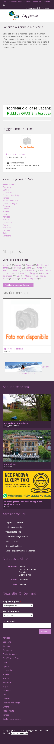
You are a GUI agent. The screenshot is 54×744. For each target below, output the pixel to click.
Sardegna (7, 235)
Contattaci (45, 8)
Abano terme (30, 270)
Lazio (5, 214)
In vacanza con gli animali (16, 536)
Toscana (6, 206)
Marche (6, 211)
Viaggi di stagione (13, 532)
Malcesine (11, 273)
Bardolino (16, 267)
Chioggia (33, 273)
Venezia (6, 265)
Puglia (5, 225)
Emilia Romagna (10, 203)
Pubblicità (23, 584)
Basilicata (7, 227)
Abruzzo (6, 217)
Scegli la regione (12, 601)
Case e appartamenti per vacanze (20, 550)
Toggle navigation (5, 16)
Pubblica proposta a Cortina (17, 285)
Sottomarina (45, 270)
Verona (18, 265)
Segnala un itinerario (14, 522)
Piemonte (7, 187)
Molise (6, 219)
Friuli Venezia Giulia (11, 200)
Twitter (16, 739)
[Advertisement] (25, 76)
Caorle (28, 267)
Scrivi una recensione (14, 527)
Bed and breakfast (13, 546)
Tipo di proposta (12, 611)
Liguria (6, 189)
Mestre (28, 276)
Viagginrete (30, 15)
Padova (29, 265)
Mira (19, 276)
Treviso (39, 267)
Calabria (6, 230)
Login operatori (32, 8)
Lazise (15, 278)
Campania (7, 222)
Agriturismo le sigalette (16, 423)
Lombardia (7, 192)
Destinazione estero (12, 719)
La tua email (10, 621)
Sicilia (5, 233)
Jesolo (5, 270)
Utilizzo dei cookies (27, 569)
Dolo (22, 273)
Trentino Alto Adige (11, 195)
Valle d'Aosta (8, 184)
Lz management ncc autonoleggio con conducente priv (23, 502)
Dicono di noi (25, 575)
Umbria (6, 208)
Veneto (6, 198)
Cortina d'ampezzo (29, 278)
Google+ (9, 739)
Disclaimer (23, 572)
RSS (22, 739)
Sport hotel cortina (15, 154)
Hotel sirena (10, 464)
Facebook (3, 739)
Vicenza (16, 270)
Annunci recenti (12, 541)
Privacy (22, 566)
